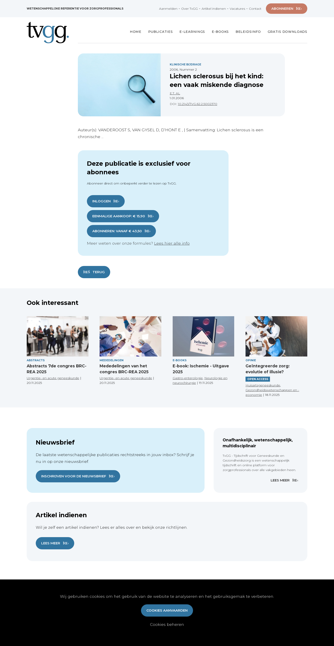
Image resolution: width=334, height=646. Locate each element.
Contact (255, 9)
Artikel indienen (214, 9)
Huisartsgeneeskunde (263, 385)
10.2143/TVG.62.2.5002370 (197, 104)
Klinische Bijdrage (185, 64)
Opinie (251, 360)
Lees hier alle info (172, 243)
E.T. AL (175, 93)
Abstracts (36, 360)
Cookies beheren (167, 624)
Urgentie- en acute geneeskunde (53, 378)
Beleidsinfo (248, 32)
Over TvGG (189, 9)
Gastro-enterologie (188, 378)
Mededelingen (112, 360)
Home (135, 32)
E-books (220, 32)
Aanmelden (168, 9)
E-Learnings (192, 32)
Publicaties (160, 32)
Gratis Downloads (287, 32)
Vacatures (237, 9)
